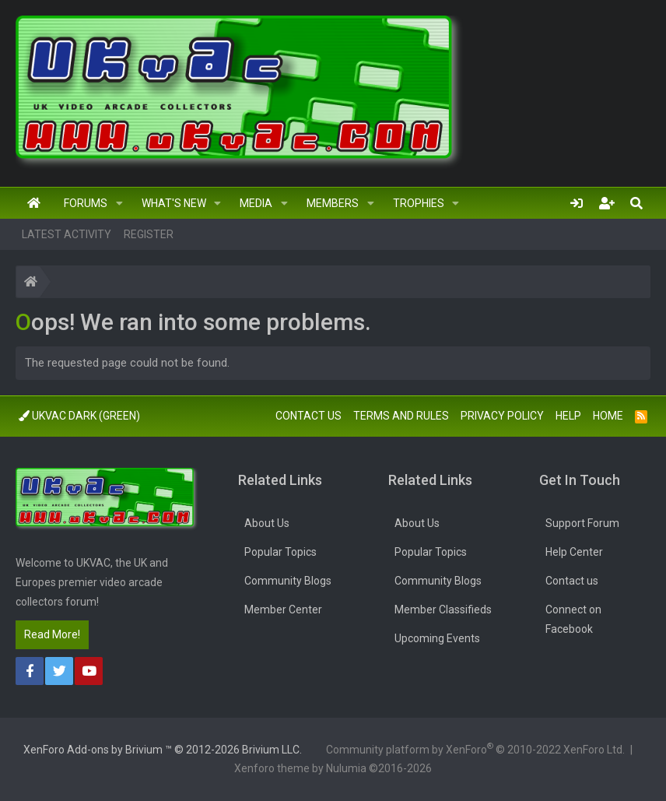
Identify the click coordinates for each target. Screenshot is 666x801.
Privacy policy (502, 415)
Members (333, 203)
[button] (119, 203)
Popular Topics (280, 552)
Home (34, 203)
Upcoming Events (437, 638)
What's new (174, 203)
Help (568, 415)
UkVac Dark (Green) (79, 415)
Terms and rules (401, 415)
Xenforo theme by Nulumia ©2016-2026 (333, 768)
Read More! (52, 634)
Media (256, 203)
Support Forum (582, 523)
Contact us (308, 415)
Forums (85, 203)
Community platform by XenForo (475, 748)
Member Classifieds (443, 609)
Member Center (283, 609)
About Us (266, 523)
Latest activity (66, 234)
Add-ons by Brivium (162, 749)
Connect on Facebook (573, 619)
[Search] (636, 203)
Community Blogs (287, 580)
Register (149, 234)
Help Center (574, 552)
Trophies (418, 203)
